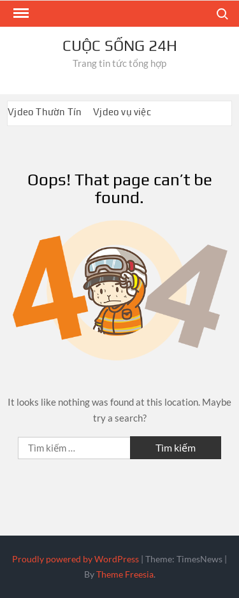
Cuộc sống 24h (119, 45)
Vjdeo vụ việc (122, 111)
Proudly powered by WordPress (75, 558)
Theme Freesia (125, 574)
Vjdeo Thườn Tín (45, 111)
